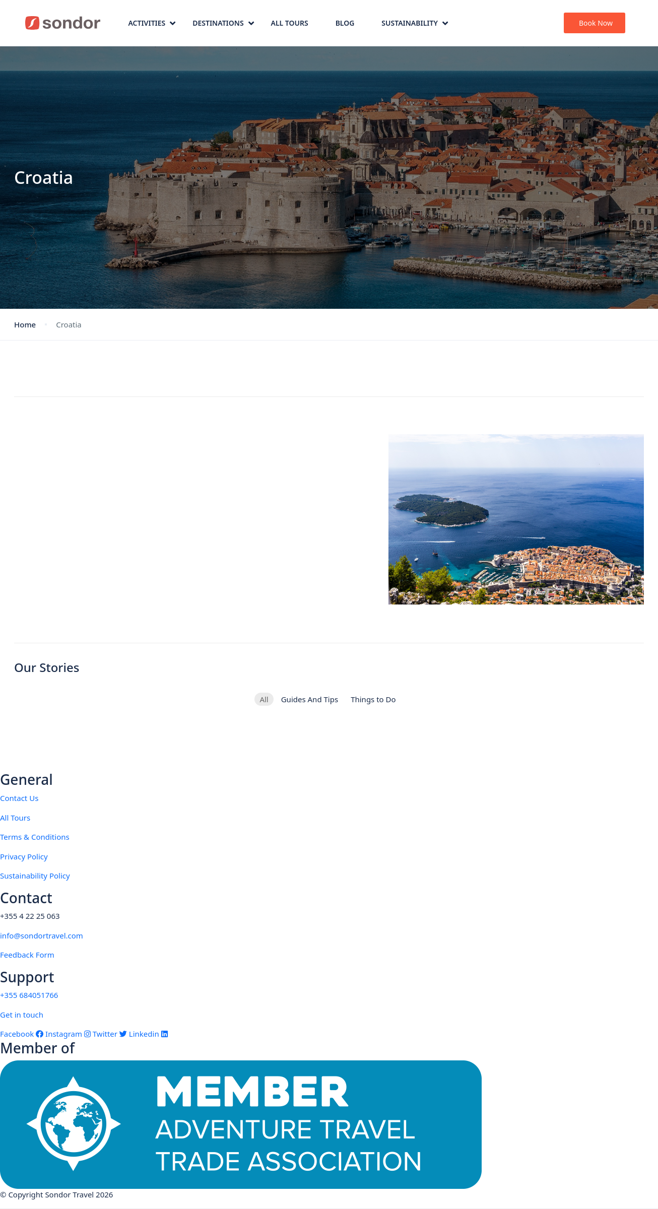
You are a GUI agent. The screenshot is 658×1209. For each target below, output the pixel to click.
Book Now (596, 23)
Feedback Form (27, 955)
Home (25, 324)
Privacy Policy (24, 856)
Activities (151, 23)
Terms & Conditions (35, 837)
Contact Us (19, 798)
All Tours (289, 23)
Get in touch (21, 1015)
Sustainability (414, 23)
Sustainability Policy (35, 875)
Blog (345, 23)
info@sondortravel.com (41, 935)
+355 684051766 (29, 995)
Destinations (222, 23)
